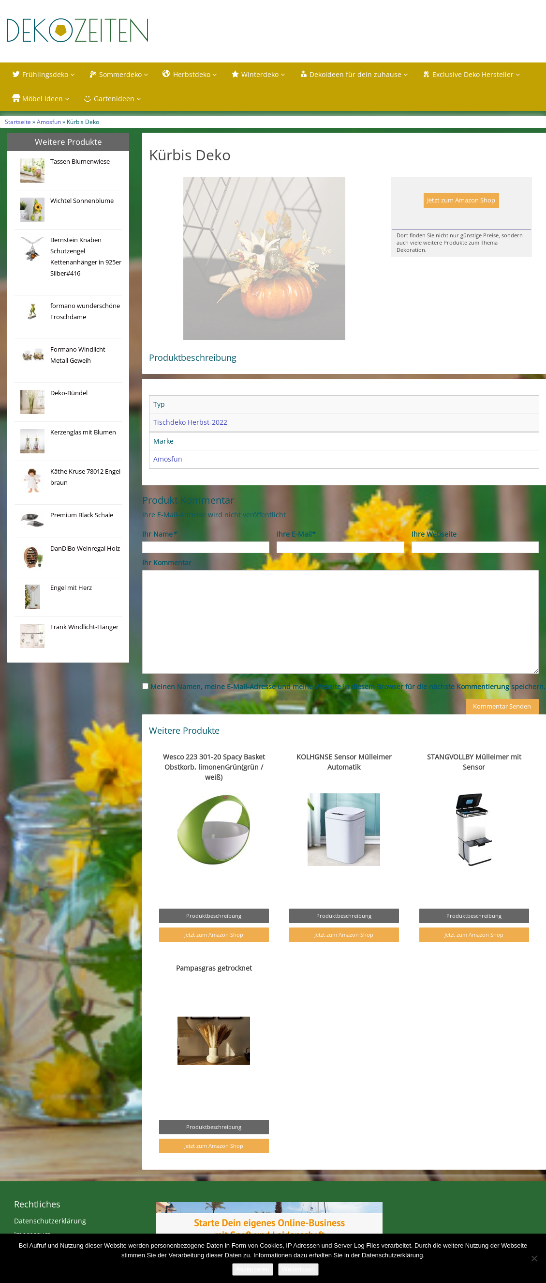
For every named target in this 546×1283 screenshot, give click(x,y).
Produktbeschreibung (213, 936)
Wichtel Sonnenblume (82, 201)
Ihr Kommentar (167, 582)
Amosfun (49, 121)
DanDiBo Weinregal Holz (85, 548)
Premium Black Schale (81, 515)
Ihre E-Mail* (296, 554)
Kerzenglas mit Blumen (83, 432)
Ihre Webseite (434, 554)
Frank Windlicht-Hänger (84, 627)
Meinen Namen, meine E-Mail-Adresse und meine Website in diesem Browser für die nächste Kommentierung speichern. (348, 706)
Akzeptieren (252, 1269)
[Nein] (534, 1258)
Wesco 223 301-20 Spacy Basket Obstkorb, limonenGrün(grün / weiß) (214, 787)
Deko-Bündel (69, 393)
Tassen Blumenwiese (80, 161)
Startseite (18, 121)
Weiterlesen (298, 1269)
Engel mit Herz (71, 588)
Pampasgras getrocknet (214, 988)
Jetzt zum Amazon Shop (461, 200)
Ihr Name (159, 554)
